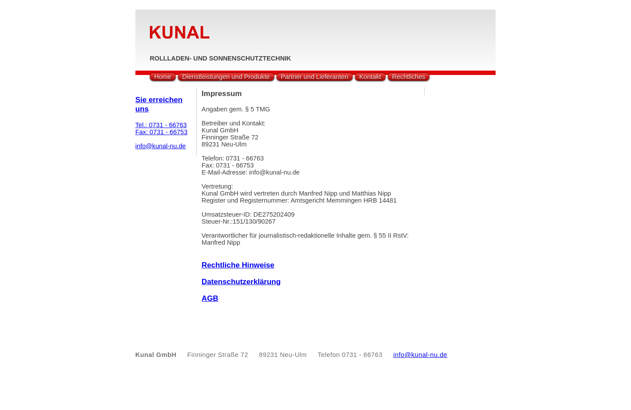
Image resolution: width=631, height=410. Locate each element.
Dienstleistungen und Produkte (226, 76)
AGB (210, 298)
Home (162, 76)
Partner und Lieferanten (314, 76)
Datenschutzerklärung (241, 281)
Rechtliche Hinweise (238, 264)
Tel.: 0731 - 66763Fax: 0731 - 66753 (161, 128)
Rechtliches (408, 76)
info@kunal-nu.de (160, 146)
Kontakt (370, 76)
